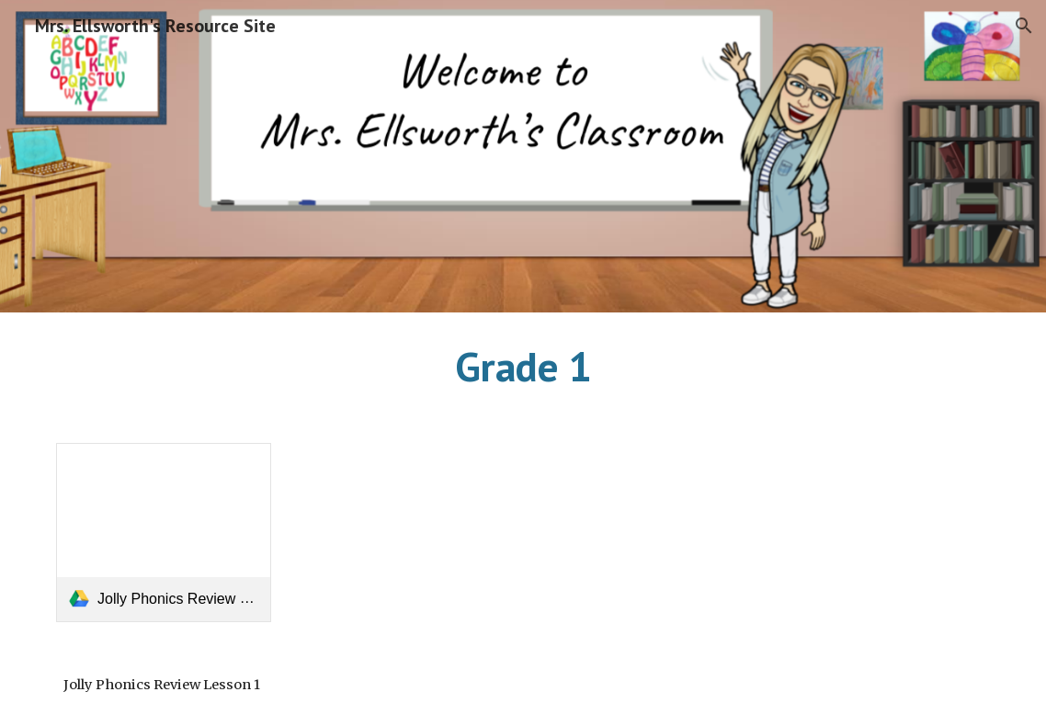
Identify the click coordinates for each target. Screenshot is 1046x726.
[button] (1024, 26)
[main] (523, 367)
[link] (163, 532)
